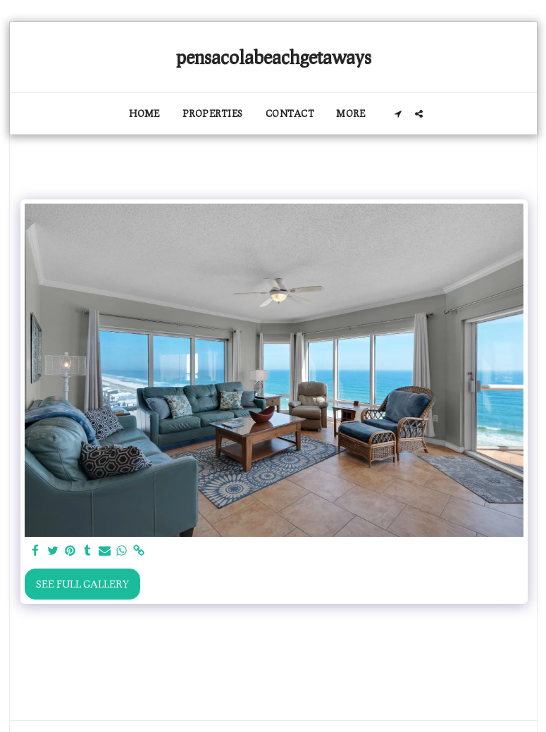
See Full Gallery (82, 584)
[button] (398, 113)
